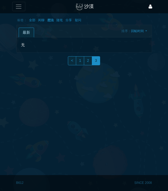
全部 (32, 20)
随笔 (59, 20)
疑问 (78, 20)
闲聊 (41, 20)
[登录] (150, 6)
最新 (26, 32)
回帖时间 (138, 31)
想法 (50, 20)
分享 (68, 20)
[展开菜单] (18, 6)
